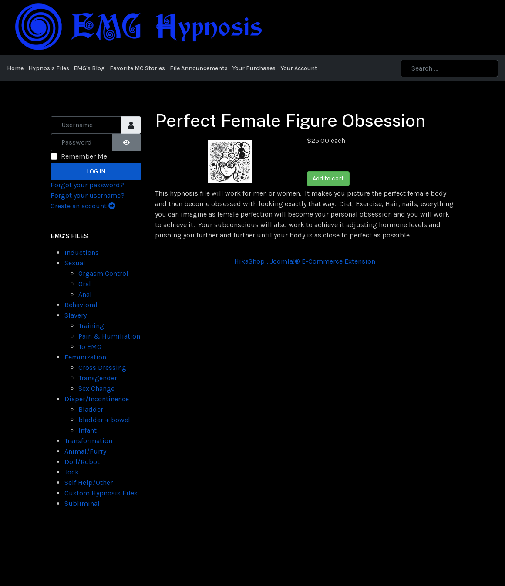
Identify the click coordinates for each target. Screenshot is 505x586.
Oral (84, 284)
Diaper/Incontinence (96, 399)
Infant (87, 430)
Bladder (90, 409)
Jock (71, 472)
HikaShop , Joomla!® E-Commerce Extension (304, 261)
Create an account (82, 206)
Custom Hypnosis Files (101, 493)
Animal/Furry (85, 451)
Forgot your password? (87, 185)
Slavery (75, 315)
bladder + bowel (104, 420)
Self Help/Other (88, 482)
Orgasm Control (103, 273)
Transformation (88, 441)
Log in (96, 171)
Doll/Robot (82, 461)
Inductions (81, 252)
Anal (85, 294)
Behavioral (81, 305)
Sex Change (96, 388)
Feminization (85, 357)
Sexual (74, 263)
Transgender (97, 378)
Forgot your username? (87, 195)
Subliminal (82, 503)
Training (91, 326)
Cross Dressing (102, 367)
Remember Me (84, 156)
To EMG (89, 346)
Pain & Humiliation (109, 336)
